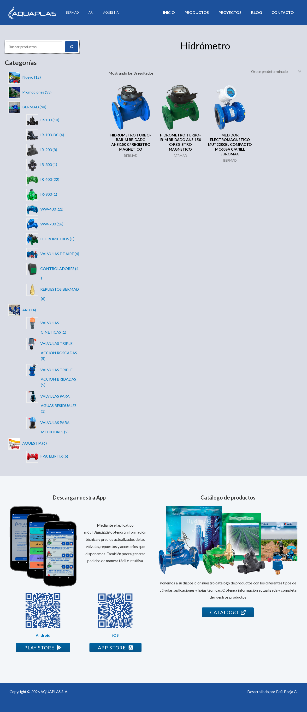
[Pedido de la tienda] (275, 71)
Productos (203, 12)
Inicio (177, 12)
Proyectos (234, 12)
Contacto (283, 12)
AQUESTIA (102, 12)
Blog (259, 12)
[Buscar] (71, 46)
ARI (86, 12)
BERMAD (70, 12)
